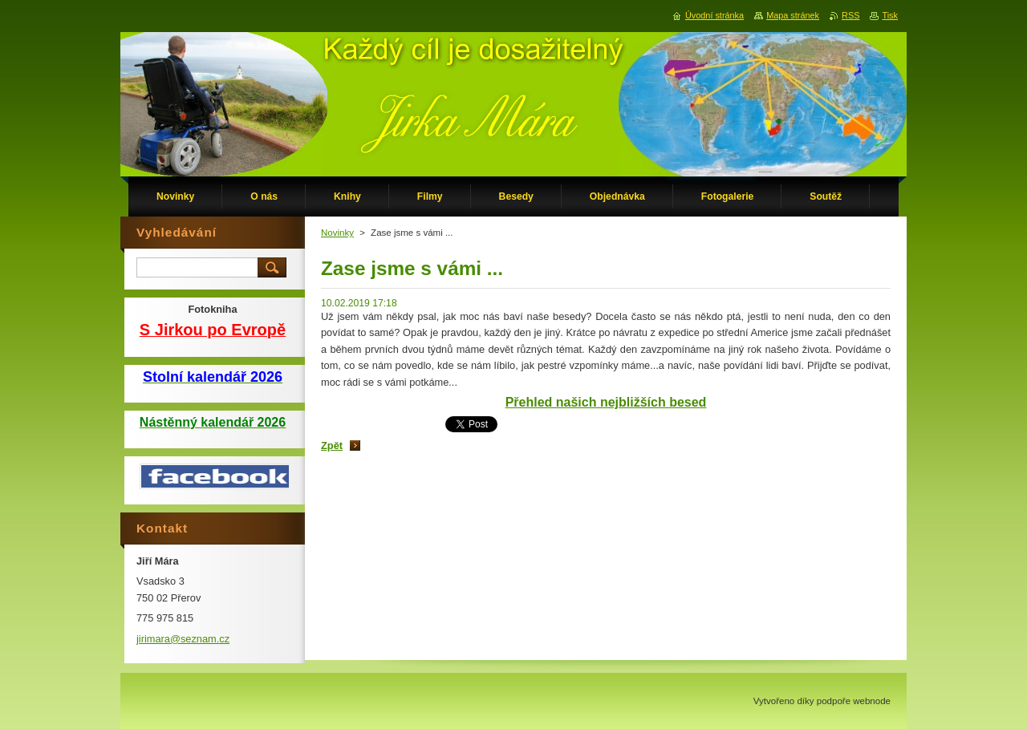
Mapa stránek (792, 15)
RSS (850, 15)
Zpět (332, 445)
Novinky (337, 232)
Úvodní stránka (714, 15)
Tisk (890, 15)
